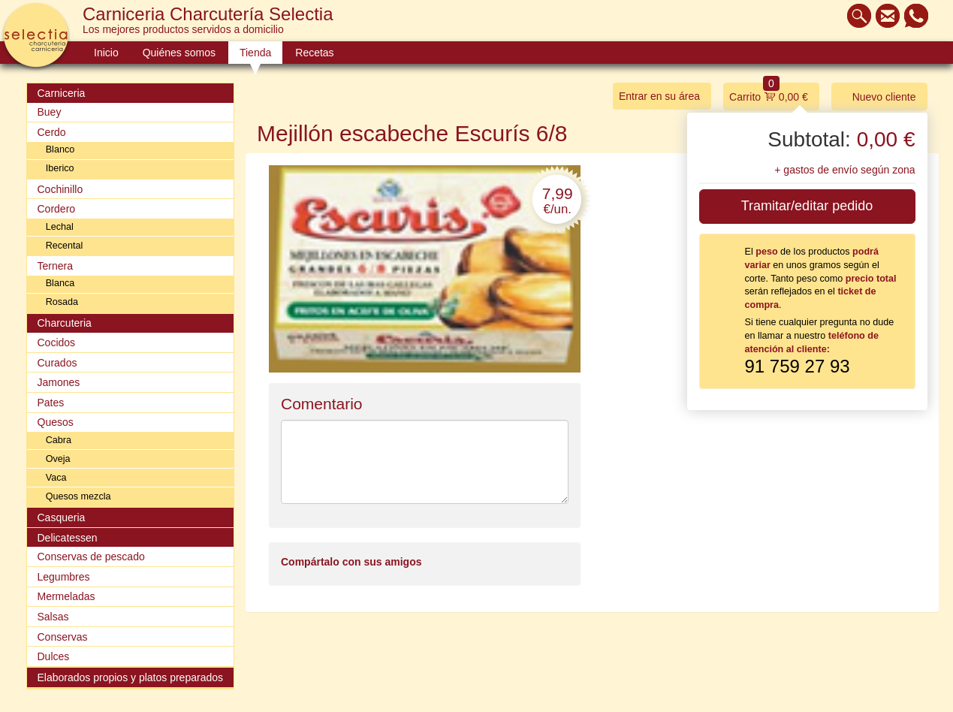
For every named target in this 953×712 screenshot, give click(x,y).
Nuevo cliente (876, 96)
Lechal (60, 227)
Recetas (314, 53)
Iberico (60, 168)
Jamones (59, 382)
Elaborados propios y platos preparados (131, 677)
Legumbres (64, 577)
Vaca (56, 477)
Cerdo (52, 132)
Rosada (62, 302)
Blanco (60, 149)
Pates (51, 403)
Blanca (60, 283)
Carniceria (62, 93)
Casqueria (62, 517)
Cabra (58, 440)
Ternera (55, 266)
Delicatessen (68, 538)
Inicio (106, 53)
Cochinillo (60, 189)
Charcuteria (65, 323)
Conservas (63, 637)
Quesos (56, 422)
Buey (50, 112)
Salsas (53, 617)
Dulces (54, 656)
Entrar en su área (659, 96)
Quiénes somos (179, 53)
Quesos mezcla (78, 496)
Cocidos (57, 342)
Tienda (255, 53)
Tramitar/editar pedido (807, 205)
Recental (64, 245)
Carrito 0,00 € (768, 93)
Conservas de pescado (91, 557)
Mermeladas (66, 596)
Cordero (57, 209)
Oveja (58, 459)
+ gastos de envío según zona (844, 170)
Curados (57, 363)
